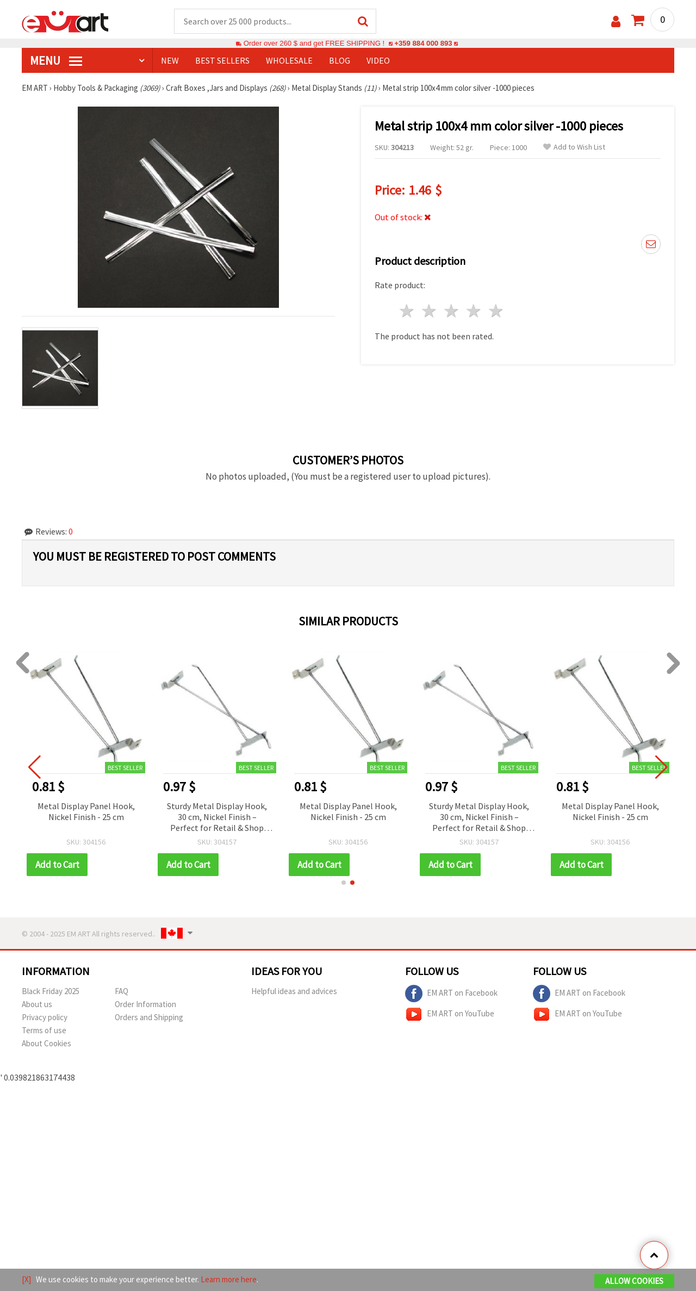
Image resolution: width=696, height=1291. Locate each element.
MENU (56, 60)
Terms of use (44, 1030)
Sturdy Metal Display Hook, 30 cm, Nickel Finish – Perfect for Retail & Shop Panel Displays (217, 817)
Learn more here (229, 1279)
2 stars (430, 311)
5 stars (496, 311)
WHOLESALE (289, 60)
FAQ (121, 991)
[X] (26, 1279)
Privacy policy (44, 1017)
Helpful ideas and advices (294, 991)
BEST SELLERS (222, 60)
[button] (343, 882)
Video (378, 60)
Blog (339, 60)
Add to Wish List (574, 147)
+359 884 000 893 (423, 43)
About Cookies (46, 1043)
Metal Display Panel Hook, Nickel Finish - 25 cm (86, 811)
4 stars (474, 311)
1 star (407, 311)
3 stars (452, 311)
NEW (170, 60)
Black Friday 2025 (50, 991)
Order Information (145, 1004)
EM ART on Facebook (451, 993)
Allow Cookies (634, 1281)
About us (37, 1004)
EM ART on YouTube (449, 1014)
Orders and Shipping (149, 1017)
